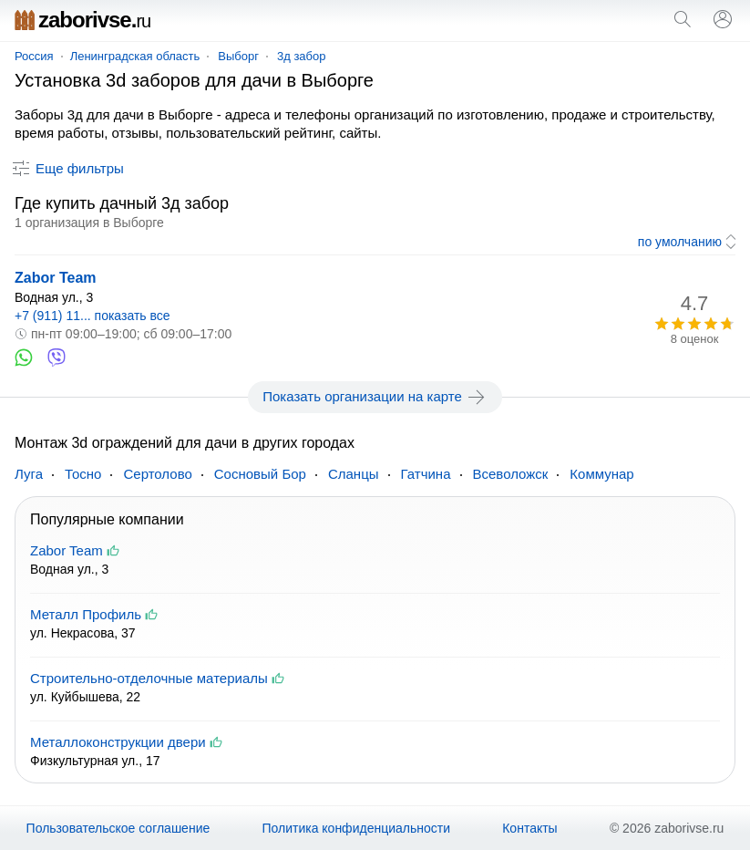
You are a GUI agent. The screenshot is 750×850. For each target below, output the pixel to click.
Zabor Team (56, 277)
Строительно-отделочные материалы (149, 678)
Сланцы (353, 474)
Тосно (83, 474)
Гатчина (426, 474)
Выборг (238, 56)
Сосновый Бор (260, 474)
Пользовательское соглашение (118, 828)
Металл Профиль (85, 614)
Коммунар (601, 474)
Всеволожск (511, 474)
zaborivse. (82, 19)
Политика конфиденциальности (356, 828)
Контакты (529, 828)
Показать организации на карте (375, 397)
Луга (29, 474)
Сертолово (157, 474)
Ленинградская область (135, 56)
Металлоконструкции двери (118, 742)
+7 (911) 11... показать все (92, 315)
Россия (34, 56)
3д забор (301, 56)
